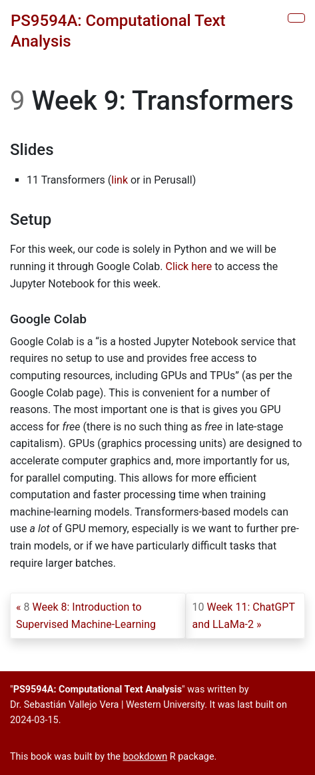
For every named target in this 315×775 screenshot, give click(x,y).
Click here (189, 266)
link (119, 180)
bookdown (145, 756)
